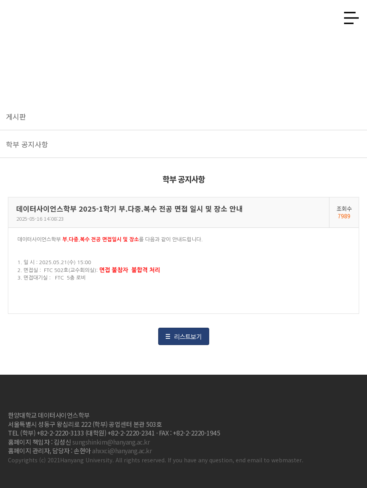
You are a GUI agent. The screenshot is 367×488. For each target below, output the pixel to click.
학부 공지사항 (27, 144)
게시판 (16, 116)
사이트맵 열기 (348, 15)
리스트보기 (188, 336)
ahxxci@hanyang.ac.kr (121, 450)
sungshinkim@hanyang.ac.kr (111, 442)
